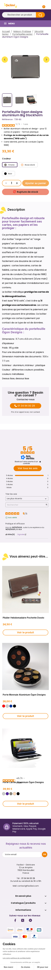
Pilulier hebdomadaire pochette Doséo (23, 617)
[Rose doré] (28, 164)
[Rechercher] (23, 15)
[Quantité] (11, 183)
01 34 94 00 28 (26, 405)
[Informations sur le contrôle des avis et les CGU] (40, 462)
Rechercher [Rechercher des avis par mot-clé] (25, 505)
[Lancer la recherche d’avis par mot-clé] (46, 505)
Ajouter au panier (35, 183)
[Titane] (9, 164)
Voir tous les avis (28, 468)
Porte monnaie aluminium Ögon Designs (24, 694)
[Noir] (8, 173)
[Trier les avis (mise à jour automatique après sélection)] (26, 498)
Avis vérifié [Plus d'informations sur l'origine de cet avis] (12, 518)
